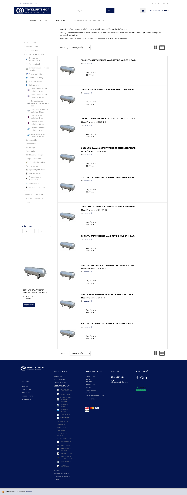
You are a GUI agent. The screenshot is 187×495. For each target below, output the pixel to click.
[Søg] (110, 10)
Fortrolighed (91, 376)
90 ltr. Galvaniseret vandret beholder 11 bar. (107, 294)
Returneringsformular (28, 3)
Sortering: (64, 47)
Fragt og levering (89, 380)
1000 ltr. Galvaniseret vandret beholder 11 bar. (108, 60)
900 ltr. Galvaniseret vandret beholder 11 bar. (108, 324)
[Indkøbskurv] (155, 10)
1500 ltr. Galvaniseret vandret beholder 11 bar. (108, 119)
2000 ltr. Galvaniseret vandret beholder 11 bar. (108, 148)
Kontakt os (90, 388)
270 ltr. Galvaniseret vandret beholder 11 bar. (108, 177)
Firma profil (90, 384)
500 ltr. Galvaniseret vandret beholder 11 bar (107, 265)
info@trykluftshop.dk (119, 382)
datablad (88, 63)
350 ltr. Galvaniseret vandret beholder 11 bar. (108, 236)
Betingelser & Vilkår (91, 391)
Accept (29, 492)
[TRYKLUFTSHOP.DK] (32, 10)
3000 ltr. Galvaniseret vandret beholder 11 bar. (35, 291)
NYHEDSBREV (90, 399)
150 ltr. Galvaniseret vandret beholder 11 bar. (107, 89)
